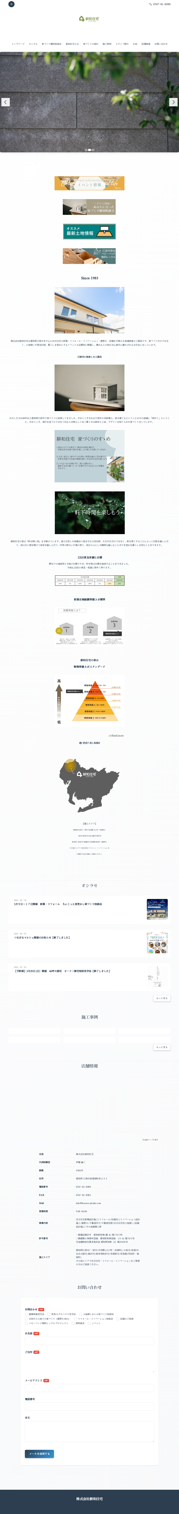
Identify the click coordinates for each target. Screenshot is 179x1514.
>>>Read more (116, 735)
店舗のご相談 (126, 1385)
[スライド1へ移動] (86, 150)
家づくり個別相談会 (51, 44)
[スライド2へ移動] (89, 150)
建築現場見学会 (36, 1380)
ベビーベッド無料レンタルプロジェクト (48, 1389)
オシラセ (33, 44)
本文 (27, 1484)
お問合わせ (34, 1375)
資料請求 (80, 1389)
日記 (135, 44)
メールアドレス (37, 1446)
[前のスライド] (5, 102)
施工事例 (107, 44)
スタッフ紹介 (122, 44)
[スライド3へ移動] (92, 150)
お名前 (32, 1399)
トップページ (18, 44)
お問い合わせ (161, 44)
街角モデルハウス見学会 (63, 1380)
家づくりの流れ (90, 44)
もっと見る (162, 998)
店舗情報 (146, 44)
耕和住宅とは (72, 44)
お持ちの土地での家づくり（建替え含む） (49, 1385)
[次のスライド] (173, 102)
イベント (96, 1389)
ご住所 (32, 1418)
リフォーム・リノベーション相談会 (95, 1385)
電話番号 (30, 1465)
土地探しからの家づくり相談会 (98, 1380)
